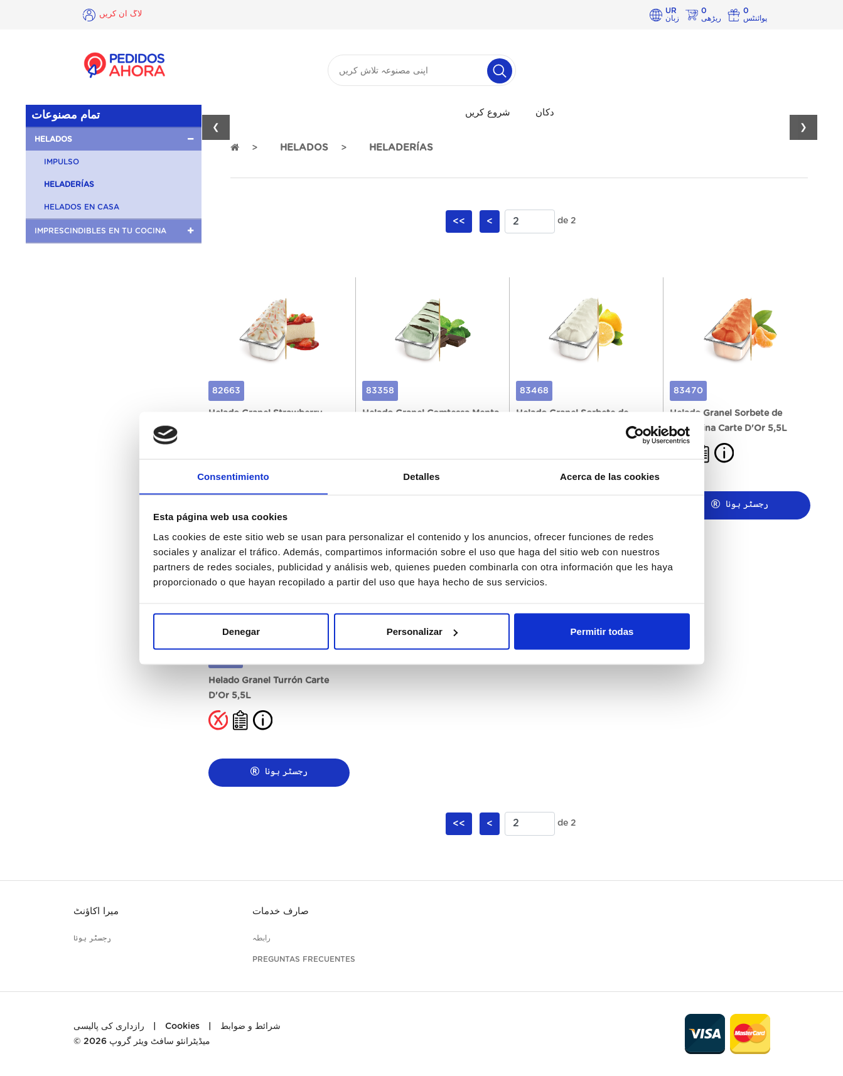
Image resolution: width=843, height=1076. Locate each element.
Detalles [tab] (421, 476)
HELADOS (304, 147)
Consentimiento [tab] (233, 476)
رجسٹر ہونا (739, 504)
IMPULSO (61, 162)
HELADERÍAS (69, 184)
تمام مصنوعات (65, 115)
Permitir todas (602, 632)
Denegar (241, 632)
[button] (113, 139)
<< (459, 221)
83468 (534, 390)
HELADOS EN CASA (81, 207)
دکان (544, 112)
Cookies (182, 1026)
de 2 (566, 220)
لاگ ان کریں (122, 14)
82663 (226, 390)
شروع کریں (487, 112)
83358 (380, 390)
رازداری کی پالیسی (108, 1026)
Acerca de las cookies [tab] (610, 476)
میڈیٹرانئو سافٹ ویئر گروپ (159, 1041)
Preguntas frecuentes (303, 959)
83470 (688, 390)
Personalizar (422, 632)
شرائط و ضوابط (250, 1026)
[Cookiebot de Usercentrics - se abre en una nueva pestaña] (635, 434)
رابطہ (261, 938)
